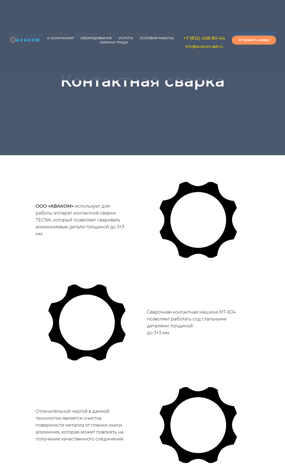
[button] (254, 40)
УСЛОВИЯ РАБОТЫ (157, 38)
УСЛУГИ (125, 38)
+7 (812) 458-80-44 (204, 38)
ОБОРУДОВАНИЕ (96, 38)
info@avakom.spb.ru (204, 46)
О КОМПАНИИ (60, 38)
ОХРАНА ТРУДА (114, 42)
